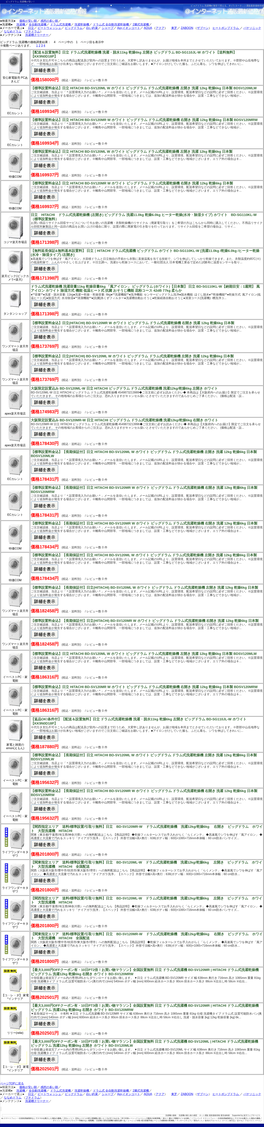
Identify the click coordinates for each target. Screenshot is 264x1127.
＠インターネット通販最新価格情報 (246, 5)
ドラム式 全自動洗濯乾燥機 (111, 24)
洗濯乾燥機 (81, 24)
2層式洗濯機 (141, 24)
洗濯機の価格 (170, 1115)
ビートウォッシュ (49, 28)
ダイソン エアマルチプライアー (66, 1120)
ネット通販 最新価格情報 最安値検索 (214, 1115)
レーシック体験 (134, 1120)
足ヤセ (240, 1120)
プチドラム (32, 31)
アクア (160, 28)
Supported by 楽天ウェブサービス (246, 1115)
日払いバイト (69, 1118)
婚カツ (165, 1118)
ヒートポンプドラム (226, 28)
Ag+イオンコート (128, 28)
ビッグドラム (73, 28)
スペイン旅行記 (228, 1120)
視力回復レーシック (129, 1118)
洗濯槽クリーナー (37, 34)
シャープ (107, 28)
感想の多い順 (49, 20)
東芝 (174, 28)
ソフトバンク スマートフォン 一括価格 (207, 1118)
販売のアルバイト (212, 1120)
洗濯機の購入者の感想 (188, 1115)
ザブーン (203, 28)
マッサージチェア (183, 1120)
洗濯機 (20, 24)
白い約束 (92, 28)
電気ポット (198, 1120)
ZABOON (187, 28)
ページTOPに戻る (12, 1083)
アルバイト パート (252, 1120)
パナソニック (252, 28)
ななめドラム (12, 31)
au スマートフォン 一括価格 (13, 1118)
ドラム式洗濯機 (60, 24)
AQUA (148, 28)
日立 (31, 28)
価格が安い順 (28, 20)
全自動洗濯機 (37, 24)
